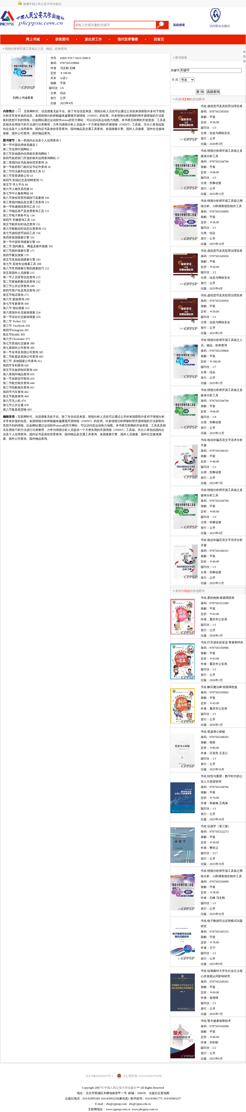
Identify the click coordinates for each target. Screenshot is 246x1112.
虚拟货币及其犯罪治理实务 (225, 106)
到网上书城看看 (23, 98)
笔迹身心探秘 (216, 731)
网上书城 (33, 39)
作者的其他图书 (190, 99)
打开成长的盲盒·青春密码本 (225, 642)
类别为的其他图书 (190, 591)
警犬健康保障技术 (219, 1021)
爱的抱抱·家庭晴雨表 (220, 598)
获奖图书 (62, 39)
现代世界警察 (127, 39)
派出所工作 (93, 39)
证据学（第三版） (219, 826)
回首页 (159, 39)
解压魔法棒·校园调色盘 (222, 687)
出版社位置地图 (159, 1093)
